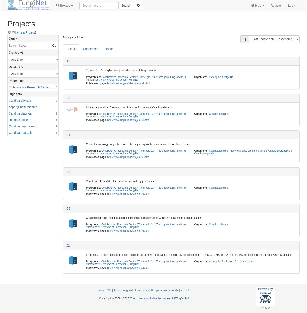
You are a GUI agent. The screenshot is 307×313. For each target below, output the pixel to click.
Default (71, 49)
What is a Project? (21, 32)
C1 (68, 135)
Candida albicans (219, 113)
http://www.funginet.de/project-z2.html (128, 267)
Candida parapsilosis (280, 150)
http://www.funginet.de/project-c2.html (128, 193)
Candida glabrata (257, 150)
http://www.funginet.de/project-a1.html (128, 83)
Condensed (90, 49)
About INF (105, 290)
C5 (68, 208)
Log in (292, 5)
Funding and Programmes (151, 290)
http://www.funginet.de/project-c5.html (128, 230)
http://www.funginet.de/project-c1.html (128, 157)
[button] (64, 5)
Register (276, 5)
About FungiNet (123, 290)
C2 (68, 171)
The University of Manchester (148, 298)
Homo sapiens (238, 150)
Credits (173, 290)
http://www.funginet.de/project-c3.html (128, 120)
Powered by (265, 296)
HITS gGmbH (180, 298)
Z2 (68, 245)
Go (54, 45)
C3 (68, 98)
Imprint (184, 290)
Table (109, 49)
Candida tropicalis (204, 153)
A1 (68, 61)
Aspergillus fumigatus (221, 77)
